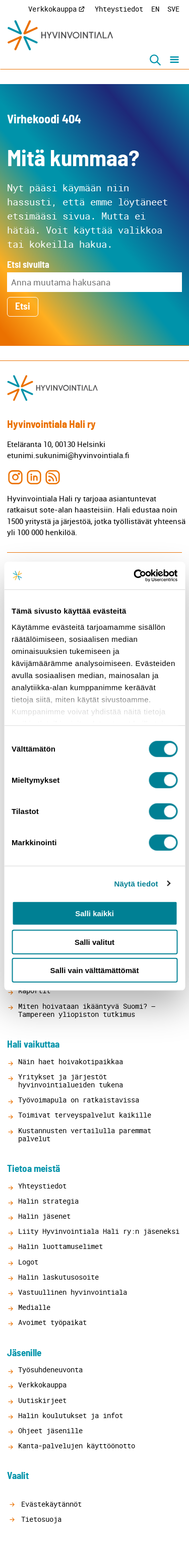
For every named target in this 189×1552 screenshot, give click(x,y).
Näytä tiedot (136, 883)
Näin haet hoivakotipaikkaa (70, 1061)
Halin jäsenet (44, 1216)
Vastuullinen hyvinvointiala (72, 1292)
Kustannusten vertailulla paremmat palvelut (84, 1134)
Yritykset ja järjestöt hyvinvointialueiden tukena (70, 1080)
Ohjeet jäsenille (50, 1430)
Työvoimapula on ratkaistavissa (78, 1099)
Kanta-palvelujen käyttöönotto (76, 1445)
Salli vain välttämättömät (94, 970)
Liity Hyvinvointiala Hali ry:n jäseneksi (98, 1231)
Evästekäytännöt (49, 1504)
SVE (173, 9)
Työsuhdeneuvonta (50, 1369)
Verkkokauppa (52, 9)
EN (155, 9)
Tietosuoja (39, 1519)
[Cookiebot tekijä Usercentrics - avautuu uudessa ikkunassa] (134, 575)
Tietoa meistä (33, 1169)
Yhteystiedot (119, 9)
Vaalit (18, 1476)
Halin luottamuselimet (60, 1246)
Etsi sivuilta (28, 265)
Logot (28, 1262)
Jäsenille (24, 1353)
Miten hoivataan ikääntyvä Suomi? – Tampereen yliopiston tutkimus (86, 1010)
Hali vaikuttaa (33, 1045)
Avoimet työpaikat (52, 1322)
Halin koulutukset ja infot (70, 1415)
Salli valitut (94, 941)
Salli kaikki (94, 913)
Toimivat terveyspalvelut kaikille (84, 1115)
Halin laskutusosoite (58, 1277)
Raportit (34, 990)
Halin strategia (48, 1201)
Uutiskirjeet (42, 1400)
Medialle (34, 1307)
